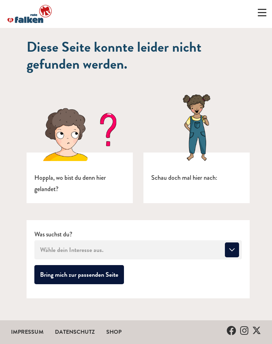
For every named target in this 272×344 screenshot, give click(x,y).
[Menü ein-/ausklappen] (262, 14)
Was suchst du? (53, 234)
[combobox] (138, 249)
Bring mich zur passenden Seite (82, 274)
